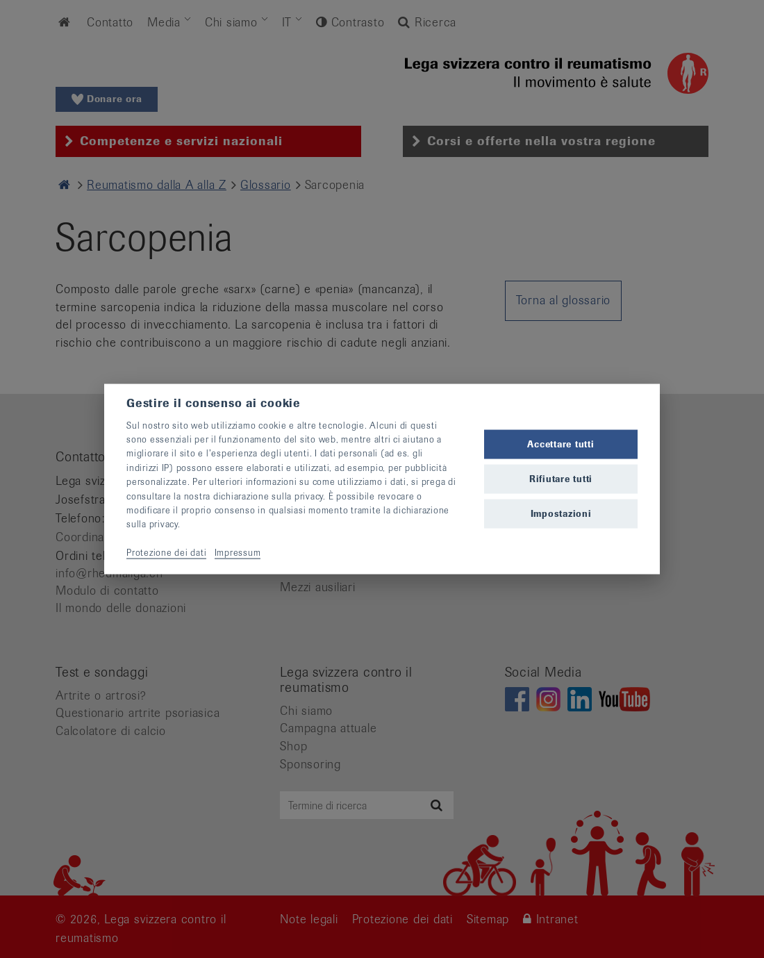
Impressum (238, 553)
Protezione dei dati (166, 553)
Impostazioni (561, 514)
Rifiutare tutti (560, 479)
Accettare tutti (560, 443)
